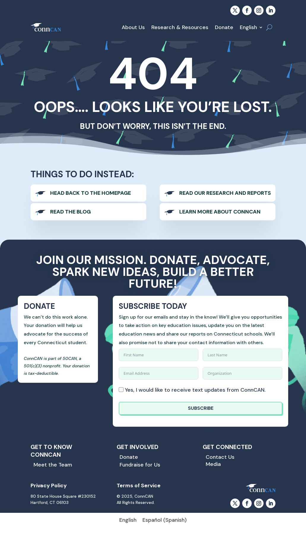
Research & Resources (179, 27)
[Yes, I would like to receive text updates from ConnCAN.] (121, 389)
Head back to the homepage (90, 193)
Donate (224, 27)
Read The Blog (70, 211)
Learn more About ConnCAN (220, 211)
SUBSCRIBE (200, 408)
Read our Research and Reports (225, 193)
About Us (133, 27)
